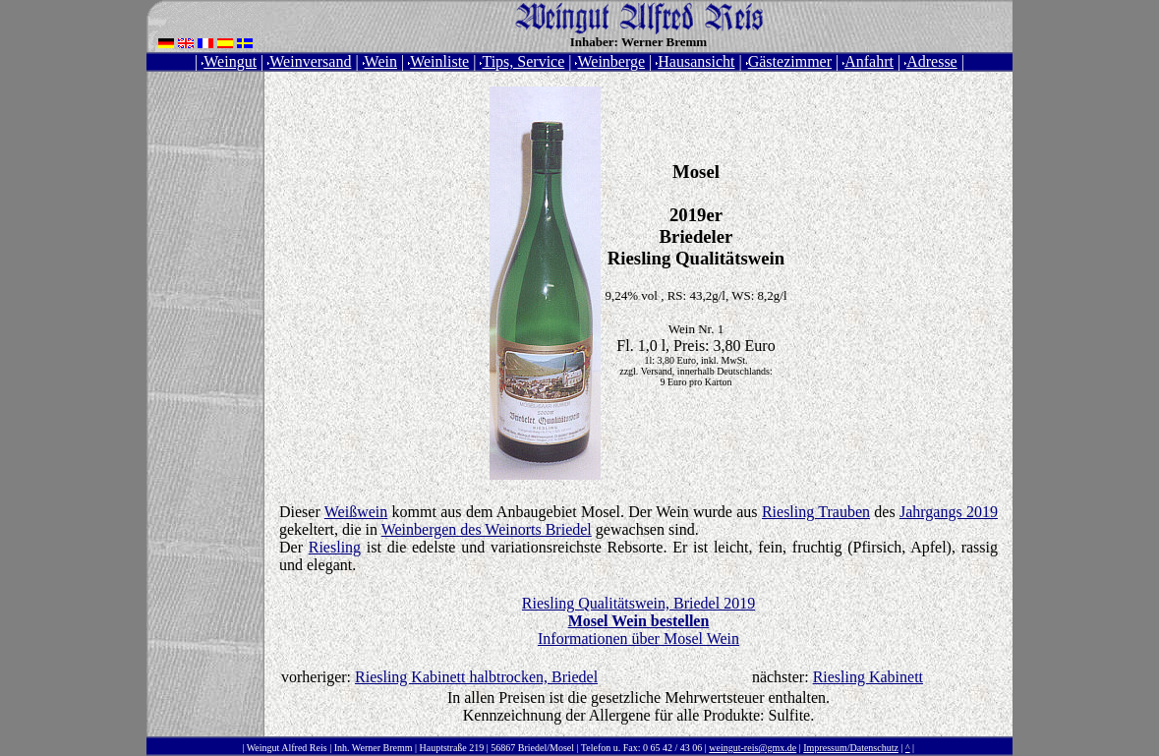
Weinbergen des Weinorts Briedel (486, 529)
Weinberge (610, 61)
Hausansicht (695, 61)
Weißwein (355, 511)
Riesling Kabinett (868, 677)
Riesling (335, 547)
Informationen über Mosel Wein (638, 638)
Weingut (229, 61)
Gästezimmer (789, 61)
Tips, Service (522, 61)
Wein (380, 61)
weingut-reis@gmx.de (752, 747)
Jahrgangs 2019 (948, 511)
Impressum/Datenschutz (850, 747)
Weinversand (309, 61)
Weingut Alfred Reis (287, 747)
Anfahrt (868, 61)
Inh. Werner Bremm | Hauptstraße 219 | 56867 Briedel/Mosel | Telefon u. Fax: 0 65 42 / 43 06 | (520, 747)
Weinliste (438, 61)
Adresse (930, 61)
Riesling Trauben (816, 511)
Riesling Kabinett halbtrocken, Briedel (476, 677)
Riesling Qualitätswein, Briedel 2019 (638, 612)
